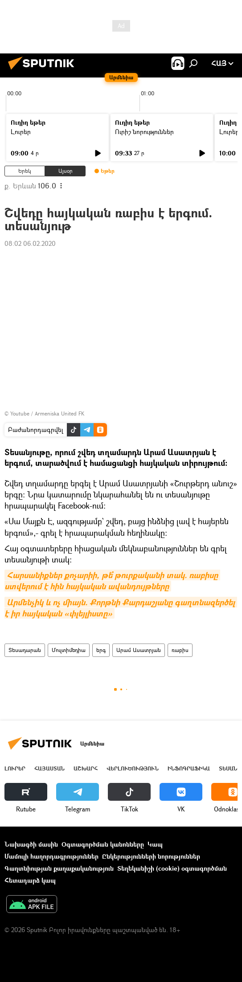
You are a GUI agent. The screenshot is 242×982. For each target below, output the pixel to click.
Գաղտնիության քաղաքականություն (59, 868)
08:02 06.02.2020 (30, 243)
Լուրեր (21, 131)
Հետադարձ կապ (30, 880)
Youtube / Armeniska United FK (47, 413)
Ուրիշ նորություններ (144, 131)
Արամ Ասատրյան (138, 650)
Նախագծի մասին (31, 844)
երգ (101, 650)
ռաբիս (180, 650)
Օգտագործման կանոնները (103, 844)
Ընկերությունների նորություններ (151, 856)
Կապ (155, 844)
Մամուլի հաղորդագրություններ (51, 856)
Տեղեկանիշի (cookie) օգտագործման (172, 868)
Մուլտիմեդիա (69, 650)
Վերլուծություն (133, 768)
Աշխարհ (86, 768)
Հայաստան (49, 768)
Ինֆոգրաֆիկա (189, 768)
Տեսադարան (24, 650)
